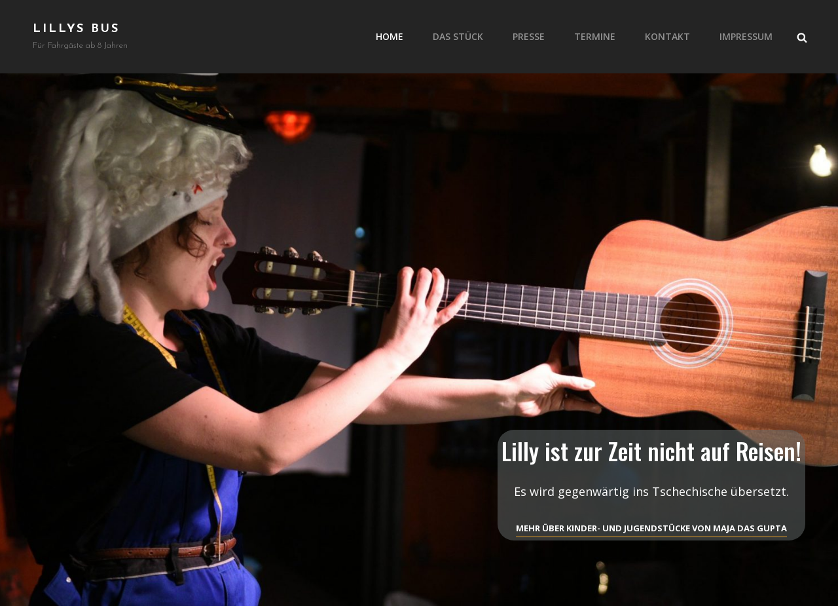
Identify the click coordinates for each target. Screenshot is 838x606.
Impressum (746, 36)
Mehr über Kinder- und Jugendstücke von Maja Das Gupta (651, 528)
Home (389, 36)
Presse (529, 36)
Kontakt (667, 36)
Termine (594, 36)
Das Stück (458, 36)
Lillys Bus (76, 29)
